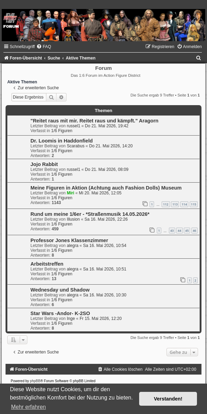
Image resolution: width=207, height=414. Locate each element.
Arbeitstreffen (46, 264)
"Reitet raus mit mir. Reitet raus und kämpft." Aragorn (94, 120)
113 (175, 204)
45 (187, 230)
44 (179, 230)
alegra (73, 245)
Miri (70, 193)
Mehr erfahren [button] (28, 407)
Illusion (73, 219)
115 (193, 204)
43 (172, 230)
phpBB (35, 381)
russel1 (73, 125)
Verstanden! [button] (168, 399)
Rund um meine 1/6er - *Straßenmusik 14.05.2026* (90, 214)
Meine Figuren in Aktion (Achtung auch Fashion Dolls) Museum (106, 188)
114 (184, 204)
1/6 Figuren (61, 130)
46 (194, 230)
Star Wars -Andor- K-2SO (60, 313)
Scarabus (75, 146)
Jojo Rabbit (44, 164)
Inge (71, 318)
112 (165, 204)
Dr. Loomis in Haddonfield (61, 141)
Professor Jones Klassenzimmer (69, 240)
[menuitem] (43, 46)
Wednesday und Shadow (60, 290)
